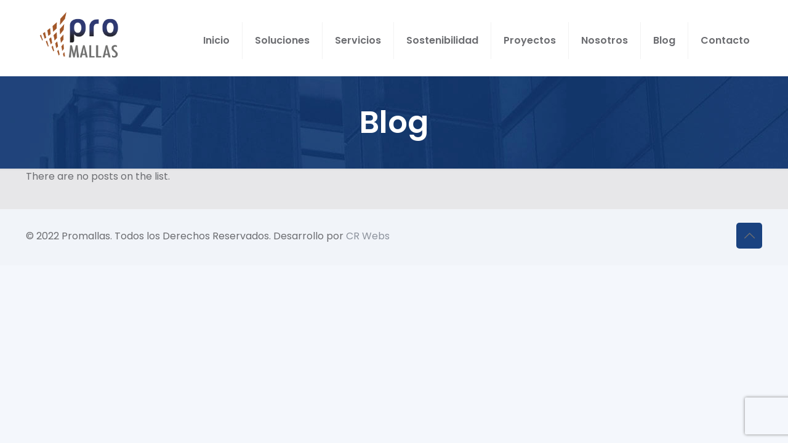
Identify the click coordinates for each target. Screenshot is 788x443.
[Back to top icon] (749, 236)
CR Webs (368, 236)
